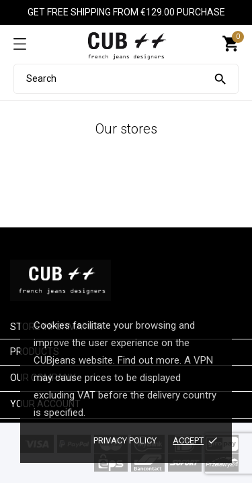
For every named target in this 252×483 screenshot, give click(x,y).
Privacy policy (125, 440)
